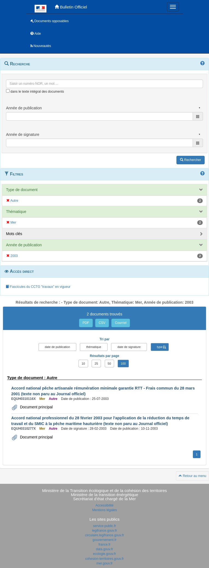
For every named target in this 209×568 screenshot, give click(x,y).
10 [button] (83, 363)
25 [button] (96, 363)
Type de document (21, 190)
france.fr (104, 544)
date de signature (129, 347)
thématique (93, 347)
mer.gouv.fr (104, 563)
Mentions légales (104, 510)
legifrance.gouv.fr (104, 530)
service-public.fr (104, 526)
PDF (86, 323)
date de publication (57, 347)
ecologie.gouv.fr (104, 554)
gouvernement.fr (104, 540)
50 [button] (109, 363)
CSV (102, 323)
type (160, 347)
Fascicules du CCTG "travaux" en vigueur (38, 287)
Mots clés (14, 234)
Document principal (36, 407)
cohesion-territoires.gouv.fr (104, 559)
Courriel (120, 323)
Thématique (16, 211)
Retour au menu (192, 476)
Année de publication (24, 245)
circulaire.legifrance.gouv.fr (104, 535)
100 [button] (123, 363)
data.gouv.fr (104, 549)
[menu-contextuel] (8, 91)
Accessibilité (104, 505)
